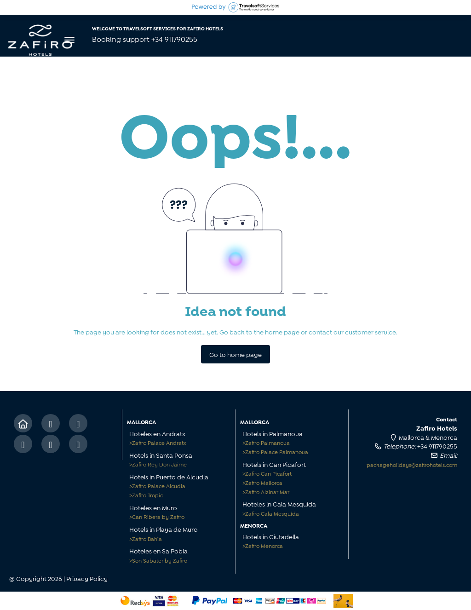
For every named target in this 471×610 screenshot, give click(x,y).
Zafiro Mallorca (262, 482)
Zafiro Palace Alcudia (157, 485)
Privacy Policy (87, 578)
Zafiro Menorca (262, 545)
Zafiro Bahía (145, 538)
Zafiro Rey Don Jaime (158, 463)
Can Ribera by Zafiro (156, 516)
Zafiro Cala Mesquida (270, 513)
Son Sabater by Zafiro (158, 560)
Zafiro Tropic (146, 494)
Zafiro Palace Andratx (157, 442)
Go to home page (235, 354)
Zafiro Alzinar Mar (265, 491)
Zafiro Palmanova (266, 442)
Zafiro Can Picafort (267, 473)
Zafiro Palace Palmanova (275, 451)
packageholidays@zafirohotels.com (412, 464)
